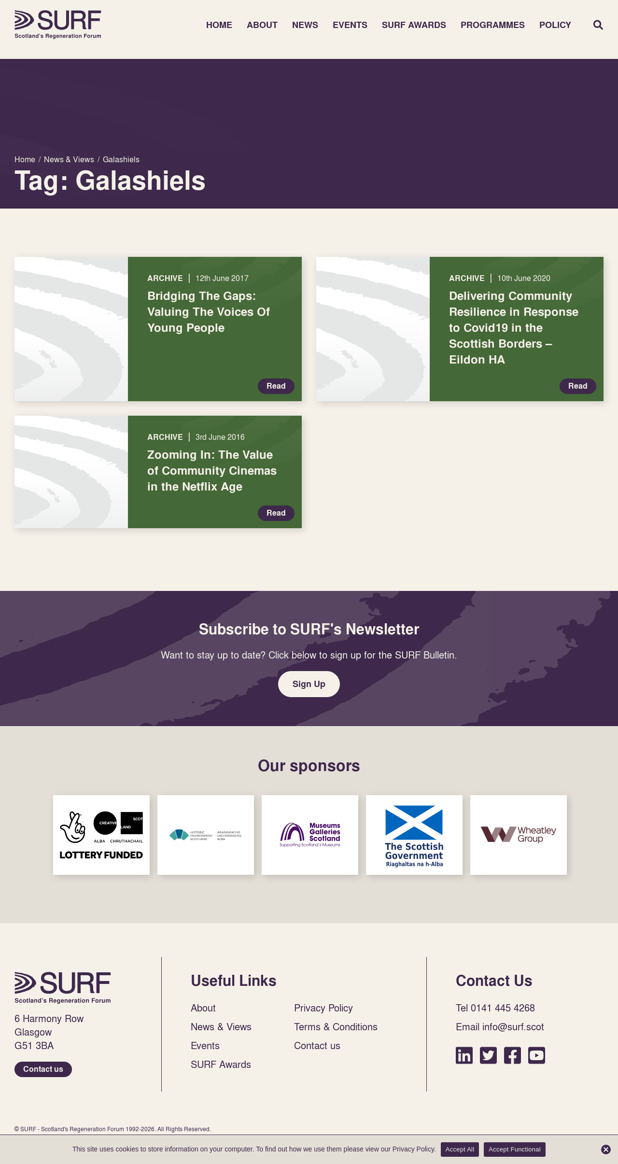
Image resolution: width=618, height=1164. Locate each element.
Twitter (488, 1055)
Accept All (460, 1149)
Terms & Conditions (336, 1026)
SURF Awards (414, 25)
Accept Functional (515, 1149)
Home (57, 25)
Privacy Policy (323, 1007)
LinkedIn (464, 1055)
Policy (555, 25)
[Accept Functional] (606, 1149)
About (262, 25)
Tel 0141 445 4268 (495, 1007)
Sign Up (309, 684)
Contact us (43, 1069)
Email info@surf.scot (500, 1026)
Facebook (512, 1055)
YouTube (536, 1055)
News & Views (221, 1026)
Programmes (493, 25)
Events (350, 25)
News (305, 25)
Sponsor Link (101, 835)
